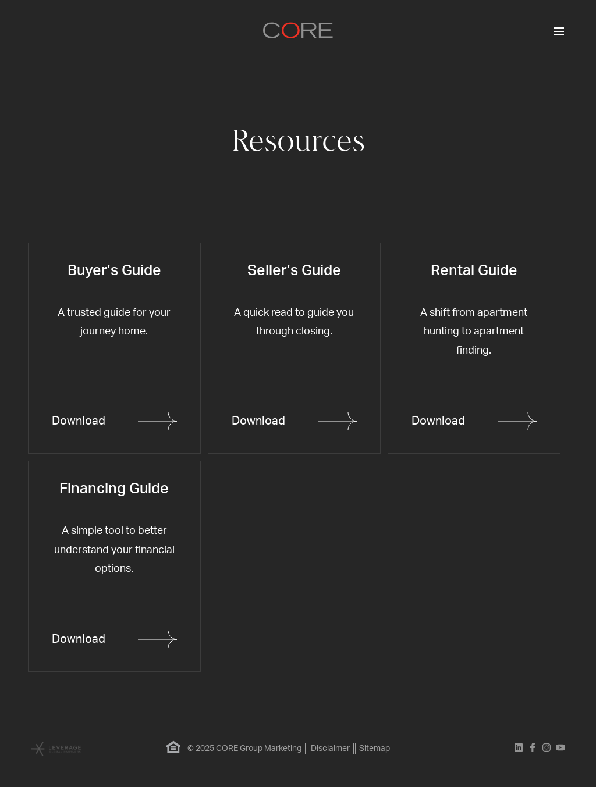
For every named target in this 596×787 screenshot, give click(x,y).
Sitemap (374, 749)
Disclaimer (330, 749)
